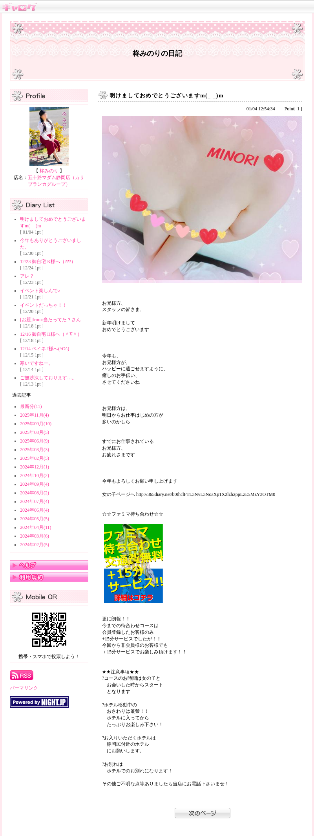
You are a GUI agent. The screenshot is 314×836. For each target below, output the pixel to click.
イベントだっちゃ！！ (43, 305)
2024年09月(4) (34, 484)
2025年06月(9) (34, 441)
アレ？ (27, 276)
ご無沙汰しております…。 (48, 377)
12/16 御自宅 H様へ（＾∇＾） (51, 334)
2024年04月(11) (35, 527)
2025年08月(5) (34, 432)
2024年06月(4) (34, 510)
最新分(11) (31, 406)
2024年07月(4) (34, 501)
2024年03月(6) (34, 536)
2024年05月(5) (34, 518)
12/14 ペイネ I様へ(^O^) (44, 348)
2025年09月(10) (35, 423)
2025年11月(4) (34, 415)
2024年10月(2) (34, 475)
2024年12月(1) (34, 467)
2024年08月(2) (34, 493)
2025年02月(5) (34, 458)
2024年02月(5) (34, 544)
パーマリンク (24, 688)
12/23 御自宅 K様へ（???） (48, 261)
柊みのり (49, 171)
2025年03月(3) (34, 449)
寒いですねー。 (36, 363)
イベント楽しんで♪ (40, 290)
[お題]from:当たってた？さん (50, 319)
